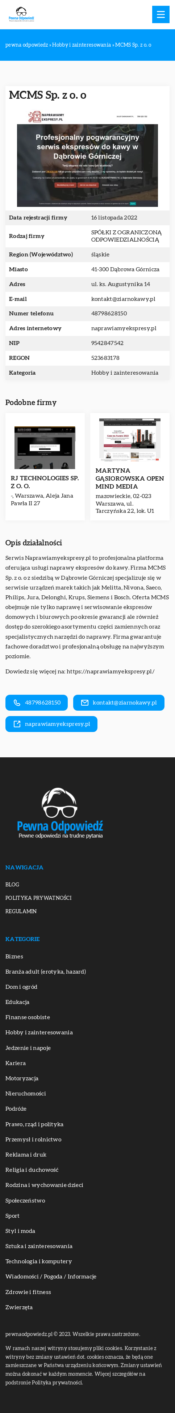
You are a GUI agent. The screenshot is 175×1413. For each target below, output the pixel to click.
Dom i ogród (21, 987)
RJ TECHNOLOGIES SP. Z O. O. (45, 482)
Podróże (15, 1109)
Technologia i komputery (38, 1261)
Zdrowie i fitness (28, 1292)
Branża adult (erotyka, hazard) (45, 972)
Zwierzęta (19, 1307)
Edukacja (17, 1002)
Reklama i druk (25, 1155)
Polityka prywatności (38, 898)
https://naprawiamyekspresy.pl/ (111, 671)
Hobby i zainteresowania (125, 373)
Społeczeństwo (25, 1201)
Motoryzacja (21, 1078)
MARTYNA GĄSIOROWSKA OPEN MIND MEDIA (130, 479)
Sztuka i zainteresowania (38, 1246)
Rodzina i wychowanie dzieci (44, 1185)
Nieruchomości (25, 1094)
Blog (12, 885)
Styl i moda (20, 1231)
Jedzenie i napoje (28, 1048)
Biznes (14, 956)
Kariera (15, 1063)
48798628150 (109, 313)
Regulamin (21, 911)
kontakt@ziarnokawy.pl (123, 299)
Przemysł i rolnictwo (33, 1139)
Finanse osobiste (27, 1017)
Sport (12, 1216)
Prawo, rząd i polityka (34, 1124)
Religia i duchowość (32, 1170)
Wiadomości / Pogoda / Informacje (51, 1277)
